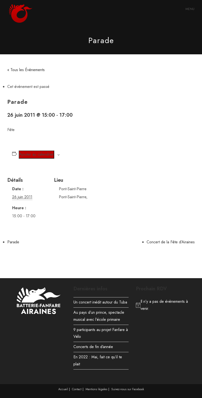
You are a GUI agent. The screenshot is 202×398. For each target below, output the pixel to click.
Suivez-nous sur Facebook (127, 389)
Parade (13, 242)
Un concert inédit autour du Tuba (100, 302)
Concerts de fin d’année (93, 347)
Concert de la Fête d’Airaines (171, 242)
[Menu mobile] (189, 9)
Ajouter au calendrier (36, 154)
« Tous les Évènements (26, 70)
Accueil (63, 389)
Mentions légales (96, 389)
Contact (76, 389)
